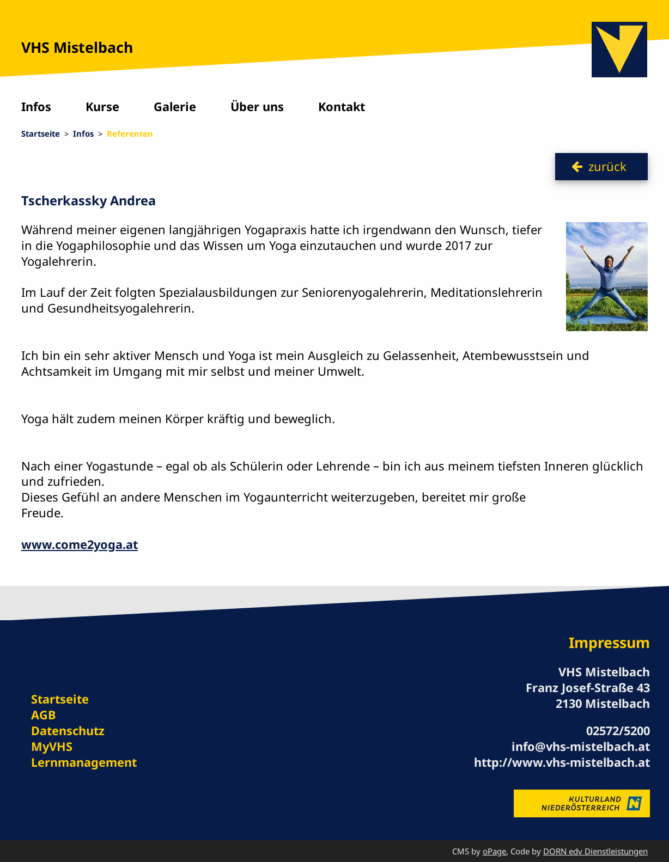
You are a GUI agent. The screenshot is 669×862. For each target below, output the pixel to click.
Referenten (130, 133)
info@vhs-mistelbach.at (581, 746)
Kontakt (341, 106)
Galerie (175, 106)
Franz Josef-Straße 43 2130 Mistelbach (588, 695)
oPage (494, 851)
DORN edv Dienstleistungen (595, 851)
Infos (36, 106)
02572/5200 (618, 730)
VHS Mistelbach (77, 47)
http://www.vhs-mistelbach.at (562, 762)
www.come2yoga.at (79, 544)
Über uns (257, 106)
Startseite (40, 133)
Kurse (102, 106)
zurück (607, 166)
